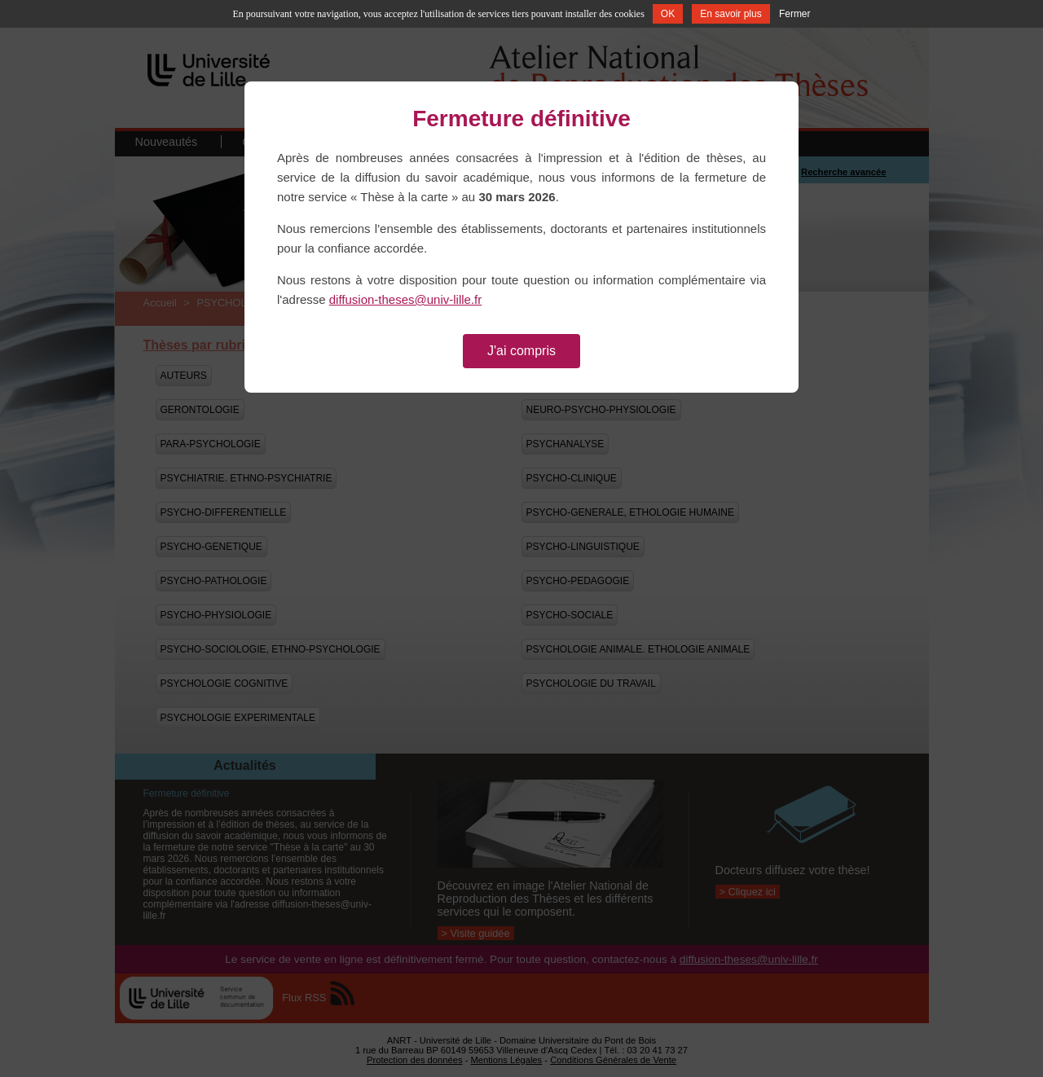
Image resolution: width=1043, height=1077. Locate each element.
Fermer (795, 14)
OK (668, 14)
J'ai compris (521, 351)
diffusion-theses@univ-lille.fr (405, 299)
